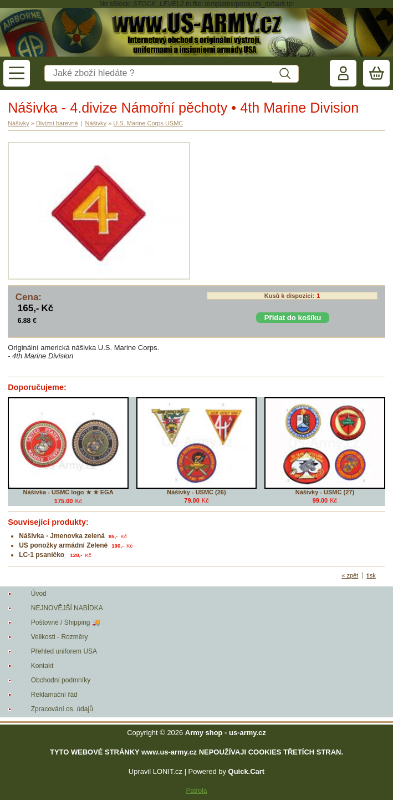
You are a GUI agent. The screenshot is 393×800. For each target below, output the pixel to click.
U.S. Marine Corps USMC (148, 123)
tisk (371, 575)
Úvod (39, 594)
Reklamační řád (54, 694)
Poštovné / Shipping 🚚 (65, 622)
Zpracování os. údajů (62, 709)
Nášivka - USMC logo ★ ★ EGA (68, 492)
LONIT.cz (167, 771)
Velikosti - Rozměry (59, 637)
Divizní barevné (57, 123)
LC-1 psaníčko (42, 555)
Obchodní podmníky (60, 680)
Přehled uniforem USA (64, 651)
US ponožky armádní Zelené (63, 545)
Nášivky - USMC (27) (324, 492)
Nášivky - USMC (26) (196, 492)
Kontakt (42, 666)
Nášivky (18, 123)
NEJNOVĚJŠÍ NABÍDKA (67, 608)
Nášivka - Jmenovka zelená (62, 536)
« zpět (349, 575)
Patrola (196, 790)
